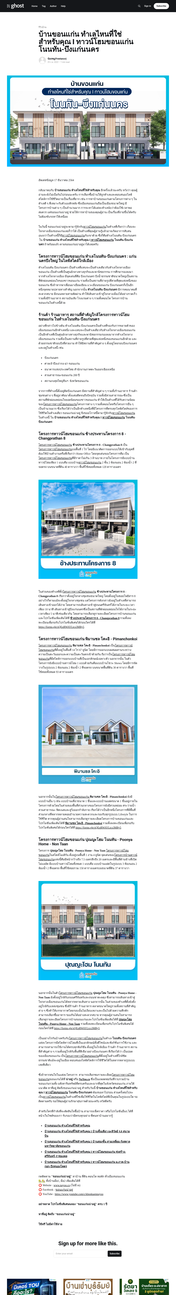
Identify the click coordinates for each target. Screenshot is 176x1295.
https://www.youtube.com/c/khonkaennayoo (79, 1194)
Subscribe (161, 6)
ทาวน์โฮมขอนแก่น (94, 226)
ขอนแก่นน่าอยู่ (64, 1189)
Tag (44, 6)
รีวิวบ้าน (42, 27)
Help (63, 6)
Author (53, 6)
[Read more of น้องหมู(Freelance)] (42, 60)
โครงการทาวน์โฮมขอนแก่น (60, 404)
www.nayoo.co (61, 1185)
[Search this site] (139, 6)
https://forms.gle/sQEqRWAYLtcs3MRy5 (61, 626)
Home (35, 6)
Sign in (147, 6)
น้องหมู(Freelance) (57, 58)
